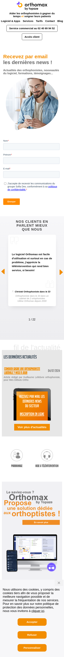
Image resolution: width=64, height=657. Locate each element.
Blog (60, 21)
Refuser (32, 634)
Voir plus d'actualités (32, 427)
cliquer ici (37, 611)
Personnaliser (32, 647)
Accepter (31, 621)
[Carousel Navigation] (32, 318)
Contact (50, 21)
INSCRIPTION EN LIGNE (32, 414)
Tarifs (39, 21)
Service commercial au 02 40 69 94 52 (32, 28)
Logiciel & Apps (10, 21)
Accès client (32, 36)
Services (28, 21)
